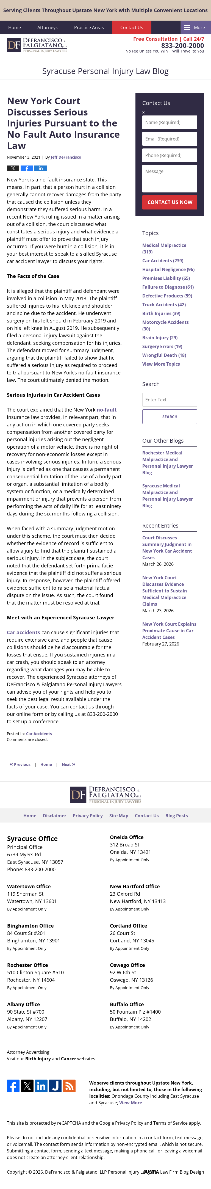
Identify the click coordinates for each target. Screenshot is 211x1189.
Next (68, 764)
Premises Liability (166, 278)
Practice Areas (89, 27)
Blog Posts (176, 816)
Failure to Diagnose (168, 287)
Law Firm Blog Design (173, 1172)
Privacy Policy (88, 816)
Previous (20, 764)
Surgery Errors (162, 346)
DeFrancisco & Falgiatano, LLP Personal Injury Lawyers (101, 1172)
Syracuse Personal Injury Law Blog (37, 45)
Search (169, 416)
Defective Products (167, 296)
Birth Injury (38, 1059)
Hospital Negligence (168, 269)
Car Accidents (39, 733)
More (199, 27)
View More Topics (161, 364)
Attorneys (47, 27)
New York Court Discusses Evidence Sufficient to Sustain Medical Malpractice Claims (164, 591)
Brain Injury (159, 338)
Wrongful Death (164, 355)
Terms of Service (170, 1123)
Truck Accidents (164, 305)
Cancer (68, 1059)
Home (14, 27)
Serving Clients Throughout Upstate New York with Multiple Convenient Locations (105, 10)
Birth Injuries (161, 313)
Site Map (118, 816)
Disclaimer (54, 816)
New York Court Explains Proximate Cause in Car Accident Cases (169, 630)
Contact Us (131, 27)
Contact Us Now (170, 202)
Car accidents (23, 632)
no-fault (107, 409)
